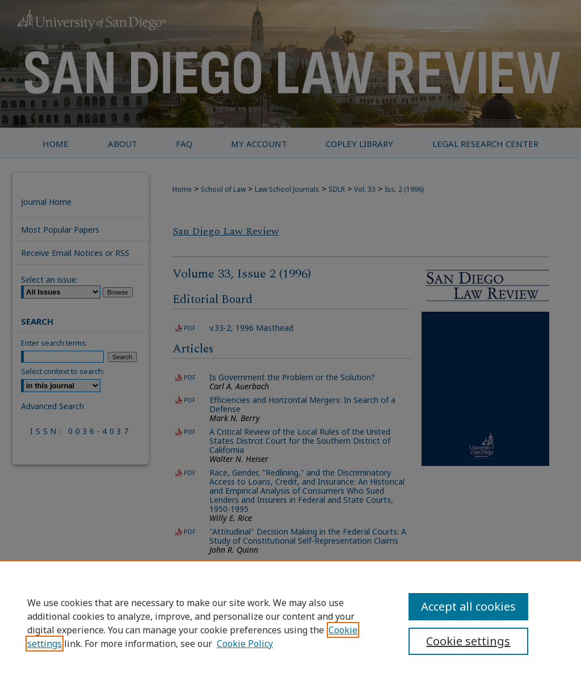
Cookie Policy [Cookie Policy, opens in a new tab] (245, 643)
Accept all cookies (468, 606)
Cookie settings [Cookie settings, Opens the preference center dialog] (468, 641)
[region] (290, 622)
